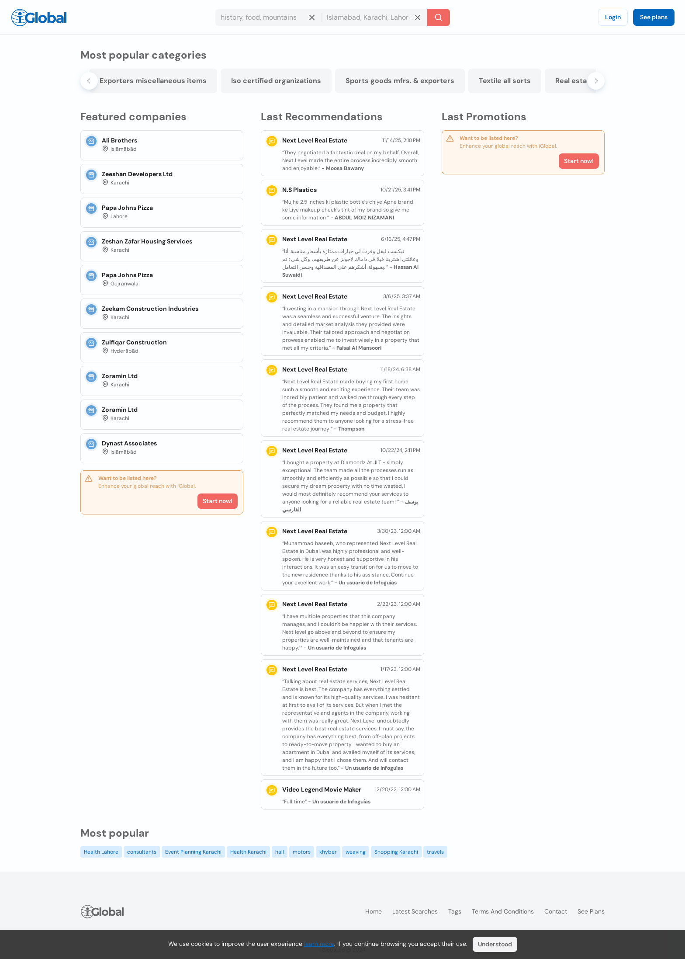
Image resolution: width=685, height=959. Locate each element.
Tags (454, 911)
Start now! (217, 501)
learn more (319, 944)
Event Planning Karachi (193, 851)
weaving (356, 851)
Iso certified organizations (309, 80)
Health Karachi (248, 851)
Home (373, 911)
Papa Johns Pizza (127, 208)
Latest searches (415, 911)
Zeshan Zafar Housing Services (147, 241)
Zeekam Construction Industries (150, 309)
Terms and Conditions (503, 911)
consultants (141, 851)
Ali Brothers (119, 140)
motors (302, 851)
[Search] (438, 17)
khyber (328, 851)
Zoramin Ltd (120, 376)
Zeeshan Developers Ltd (137, 174)
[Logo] (38, 17)
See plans (654, 17)
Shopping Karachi (396, 851)
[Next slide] (596, 81)
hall (279, 851)
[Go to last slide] (89, 81)
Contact (555, 911)
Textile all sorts (538, 80)
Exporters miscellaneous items (186, 80)
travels (435, 851)
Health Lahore (101, 851)
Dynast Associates (129, 443)
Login (613, 17)
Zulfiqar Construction (134, 342)
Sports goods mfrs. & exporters (433, 80)
